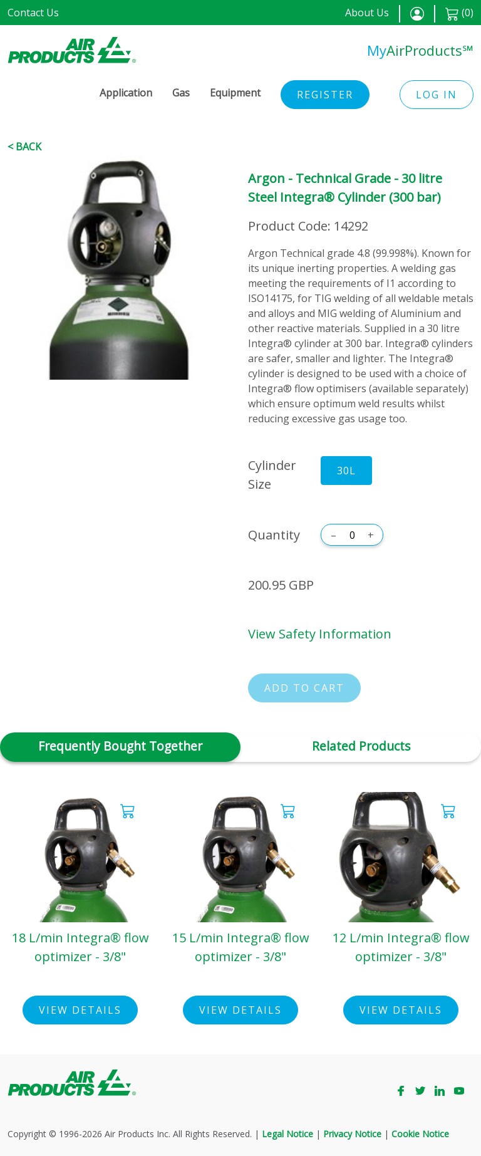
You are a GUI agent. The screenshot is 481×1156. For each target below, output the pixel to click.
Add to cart (304, 688)
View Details (80, 1010)
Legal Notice (287, 1134)
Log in (436, 95)
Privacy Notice (352, 1134)
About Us (367, 12)
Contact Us (33, 12)
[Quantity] (352, 535)
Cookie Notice (420, 1134)
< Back (24, 147)
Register (325, 95)
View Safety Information (319, 633)
